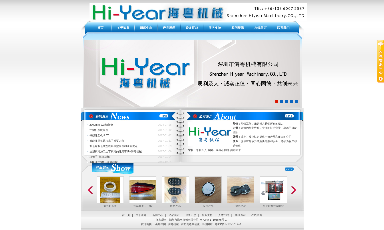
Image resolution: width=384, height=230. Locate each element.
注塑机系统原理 (99, 130)
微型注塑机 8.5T (99, 135)
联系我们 (283, 28)
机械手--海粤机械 (100, 156)
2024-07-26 (164, 124)
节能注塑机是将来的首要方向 (107, 140)
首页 (100, 28)
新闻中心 (146, 28)
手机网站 (207, 224)
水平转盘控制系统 (273, 206)
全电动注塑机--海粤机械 (104, 162)
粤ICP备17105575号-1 (213, 219)
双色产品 (175, 206)
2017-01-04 (164, 156)
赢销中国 (160, 224)
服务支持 (215, 28)
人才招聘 (223, 215)
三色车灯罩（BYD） (143, 206)
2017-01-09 (164, 146)
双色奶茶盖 (110, 206)
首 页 (126, 215)
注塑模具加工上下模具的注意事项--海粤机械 (116, 151)
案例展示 (237, 28)
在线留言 (260, 28)
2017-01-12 (164, 130)
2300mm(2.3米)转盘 (101, 124)
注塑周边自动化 (190, 224)
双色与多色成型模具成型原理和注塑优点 (113, 146)
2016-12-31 (164, 162)
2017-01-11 (164, 140)
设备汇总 (192, 28)
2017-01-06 (164, 151)
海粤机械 (173, 224)
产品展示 (169, 28)
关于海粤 (123, 28)
